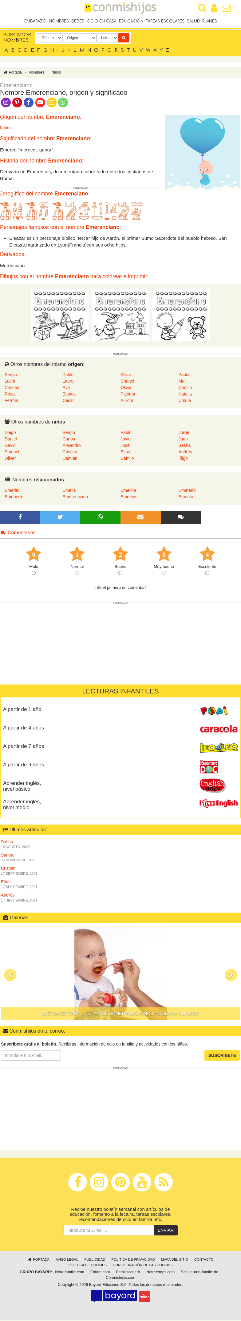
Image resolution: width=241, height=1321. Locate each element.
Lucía (10, 381)
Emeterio (187, 490)
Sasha (185, 446)
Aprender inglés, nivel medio (22, 805)
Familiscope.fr (128, 1273)
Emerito (12, 490)
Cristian (12, 388)
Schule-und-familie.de (199, 1273)
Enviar (166, 1230)
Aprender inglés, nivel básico (22, 787)
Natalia (185, 394)
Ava (66, 388)
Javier (126, 439)
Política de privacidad (133, 1260)
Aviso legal (67, 1260)
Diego (10, 433)
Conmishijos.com (120, 1278)
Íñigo (183, 458)
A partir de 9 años (23, 765)
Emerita (186, 497)
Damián (70, 458)
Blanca (69, 394)
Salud (193, 21)
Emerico (128, 497)
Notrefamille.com (69, 1273)
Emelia (69, 490)
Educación (131, 21)
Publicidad (94, 1260)
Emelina (128, 490)
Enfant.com (100, 1273)
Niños (56, 72)
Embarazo (35, 21)
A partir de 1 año (22, 710)
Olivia (125, 388)
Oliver (10, 458)
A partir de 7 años (23, 747)
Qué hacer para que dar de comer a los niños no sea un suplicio (120, 1014)
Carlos (69, 439)
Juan (183, 439)
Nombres (59, 21)
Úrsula (185, 401)
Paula (184, 375)
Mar (182, 381)
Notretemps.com (160, 1273)
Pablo (68, 375)
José (125, 446)
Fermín (11, 401)
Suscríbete (222, 1056)
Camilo (185, 388)
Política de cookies (87, 1265)
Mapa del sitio (174, 1260)
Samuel (12, 452)
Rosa (10, 394)
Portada (12, 72)
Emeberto (14, 497)
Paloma (127, 394)
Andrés (185, 452)
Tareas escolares (165, 21)
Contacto (204, 1260)
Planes (209, 21)
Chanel (127, 381)
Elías (125, 452)
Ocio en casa (102, 21)
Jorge (184, 433)
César (68, 401)
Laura (68, 381)
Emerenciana (75, 497)
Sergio (11, 375)
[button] (10, 976)
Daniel (11, 439)
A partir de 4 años (23, 728)
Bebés (77, 21)
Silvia (125, 375)
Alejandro (72, 446)
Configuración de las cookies (143, 1265)
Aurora (126, 401)
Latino (6, 128)
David (10, 446)
